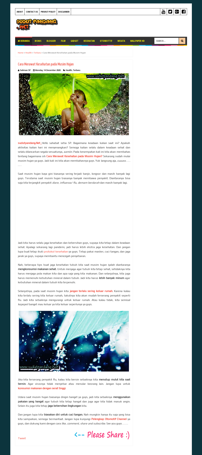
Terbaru (76, 70)
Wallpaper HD (137, 40)
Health (69, 70)
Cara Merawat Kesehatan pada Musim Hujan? (74, 156)
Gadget (74, 40)
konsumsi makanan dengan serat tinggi (41, 388)
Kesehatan (89, 40)
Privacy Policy (48, 11)
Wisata (121, 40)
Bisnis (38, 40)
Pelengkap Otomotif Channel (109, 419)
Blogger (51, 40)
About (20, 11)
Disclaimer (63, 11)
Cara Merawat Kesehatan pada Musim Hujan (46, 64)
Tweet (22, 438)
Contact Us (32, 11)
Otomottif (106, 40)
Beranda (24, 40)
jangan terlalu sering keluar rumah (91, 291)
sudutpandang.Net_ (30, 143)
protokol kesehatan (56, 251)
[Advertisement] (124, 25)
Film (63, 40)
